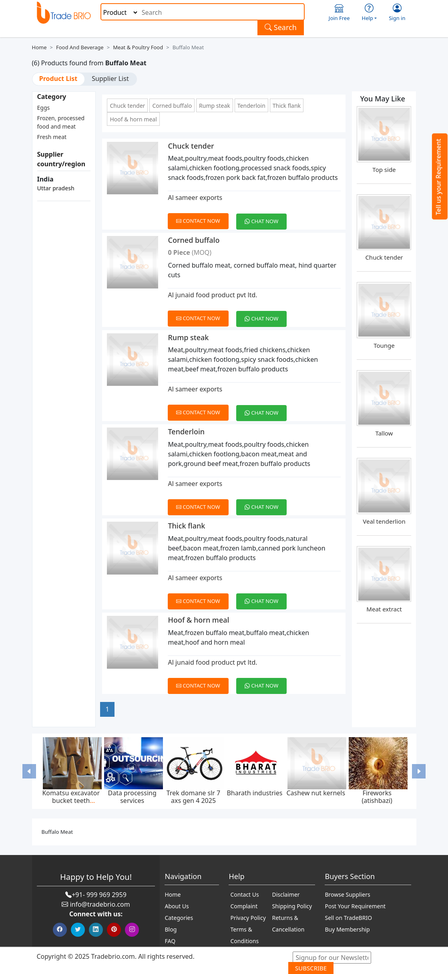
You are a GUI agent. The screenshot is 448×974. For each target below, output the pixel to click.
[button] (29, 771)
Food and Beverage (80, 47)
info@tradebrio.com (100, 904)
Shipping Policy (292, 906)
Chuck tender (127, 105)
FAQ (170, 941)
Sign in (397, 13)
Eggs (43, 107)
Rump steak (214, 105)
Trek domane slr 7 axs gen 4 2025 (193, 796)
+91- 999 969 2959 (99, 894)
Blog (171, 929)
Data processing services (132, 796)
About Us (177, 906)
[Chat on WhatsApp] (264, 216)
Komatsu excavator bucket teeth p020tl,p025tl (71, 800)
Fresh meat (52, 137)
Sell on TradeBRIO (348, 918)
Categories (179, 918)
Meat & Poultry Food (138, 47)
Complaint (243, 906)
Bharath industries (254, 792)
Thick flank (287, 105)
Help (369, 13)
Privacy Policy (247, 918)
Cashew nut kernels (315, 792)
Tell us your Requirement (438, 177)
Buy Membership (347, 929)
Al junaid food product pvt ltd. (212, 294)
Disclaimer (285, 894)
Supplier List (110, 78)
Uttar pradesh (55, 188)
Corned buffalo (172, 105)
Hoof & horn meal (133, 119)
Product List (58, 78)
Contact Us (244, 894)
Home (39, 47)
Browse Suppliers (347, 894)
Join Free (339, 13)
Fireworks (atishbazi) (377, 796)
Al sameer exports (195, 197)
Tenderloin (251, 105)
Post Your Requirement (355, 906)
